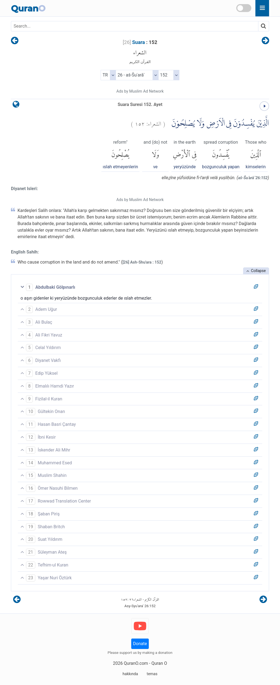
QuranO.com (136, 663)
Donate (140, 643)
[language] (16, 105)
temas (152, 674)
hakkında (130, 674)
